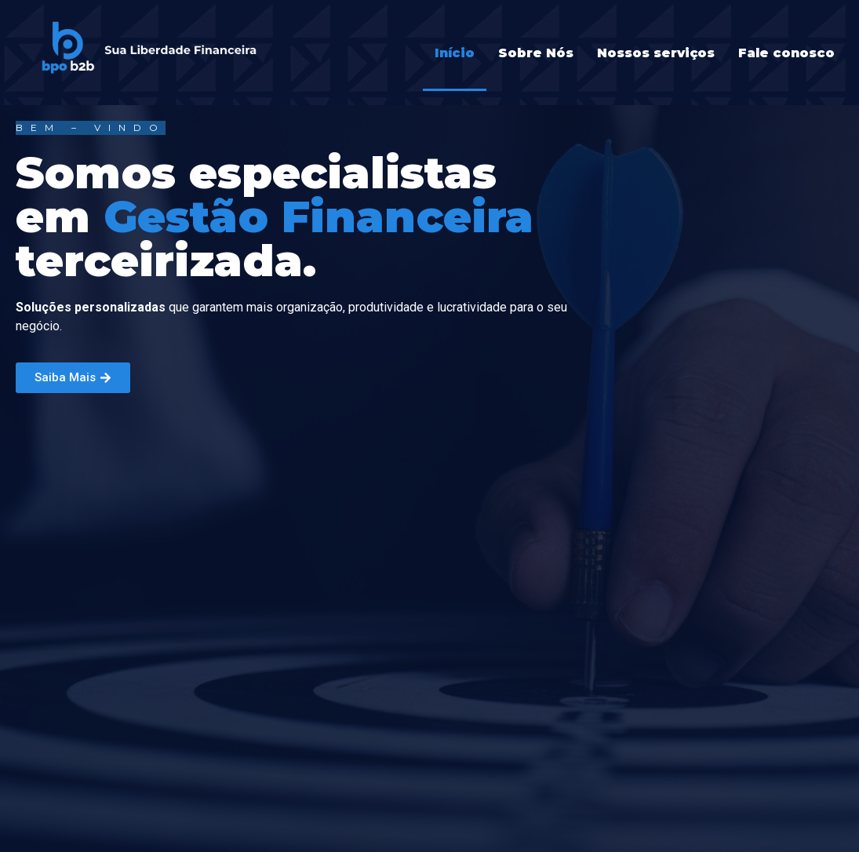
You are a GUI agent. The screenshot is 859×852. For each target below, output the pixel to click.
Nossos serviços (656, 53)
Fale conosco (786, 53)
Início (455, 53)
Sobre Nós (535, 53)
